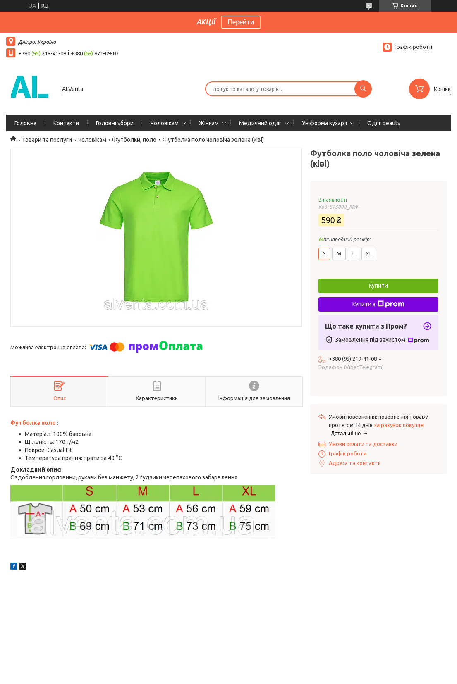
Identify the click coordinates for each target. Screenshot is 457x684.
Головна (25, 123)
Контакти (66, 123)
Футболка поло (33, 422)
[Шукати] (363, 89)
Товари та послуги (47, 139)
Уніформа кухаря (324, 123)
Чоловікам (165, 123)
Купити (378, 285)
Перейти (241, 22)
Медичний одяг (260, 123)
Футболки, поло (134, 139)
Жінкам (209, 123)
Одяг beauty (383, 123)
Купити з (378, 304)
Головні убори (115, 123)
